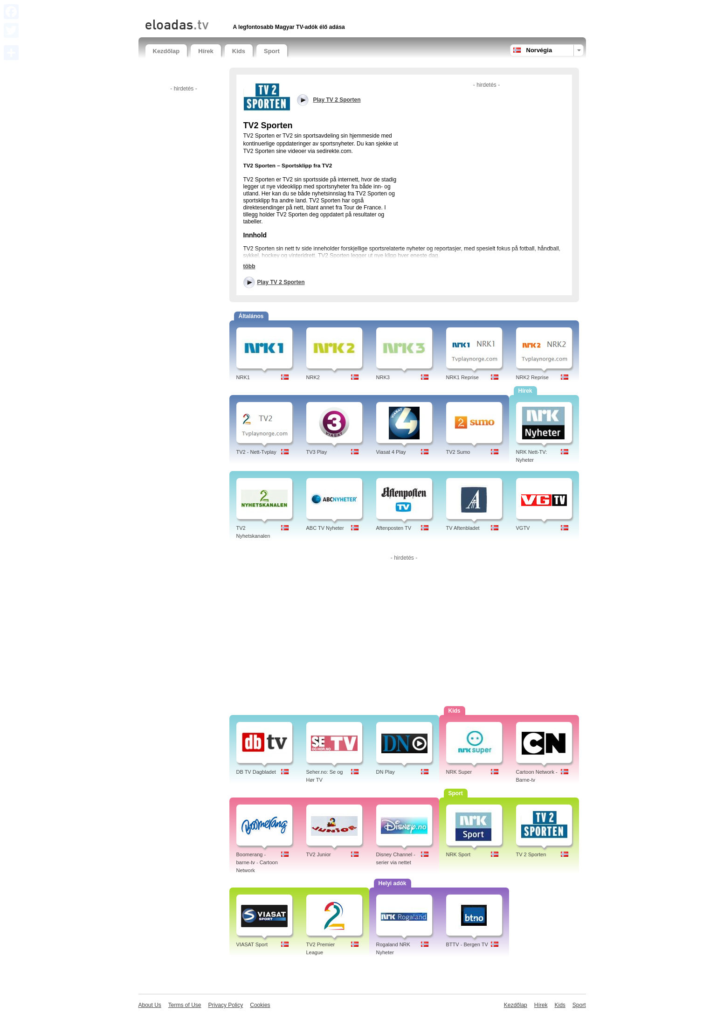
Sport (272, 51)
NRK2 (313, 377)
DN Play (385, 772)
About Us (149, 1005)
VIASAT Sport (252, 944)
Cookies (260, 1005)
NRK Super (459, 772)
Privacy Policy (225, 1005)
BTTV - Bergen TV (467, 944)
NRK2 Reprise (532, 377)
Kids (238, 51)
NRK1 (243, 377)
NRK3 (383, 377)
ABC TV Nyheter (325, 528)
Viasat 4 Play (391, 452)
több (249, 266)
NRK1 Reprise (462, 377)
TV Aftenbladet (463, 528)
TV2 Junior (318, 854)
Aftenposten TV (394, 528)
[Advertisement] (254, 8)
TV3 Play (316, 452)
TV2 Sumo (458, 452)
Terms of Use (184, 1005)
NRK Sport (458, 854)
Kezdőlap (166, 51)
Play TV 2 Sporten (281, 282)
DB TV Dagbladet (256, 772)
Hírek (206, 51)
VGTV (523, 528)
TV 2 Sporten (531, 854)
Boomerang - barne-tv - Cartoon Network (257, 862)
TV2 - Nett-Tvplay (256, 452)
